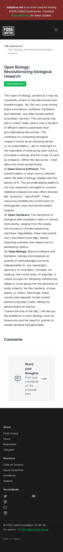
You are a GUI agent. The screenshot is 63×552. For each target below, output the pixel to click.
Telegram (8, 449)
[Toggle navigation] (56, 30)
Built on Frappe (11, 538)
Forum (6, 438)
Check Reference (15, 84)
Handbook (9, 475)
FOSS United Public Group (34, 529)
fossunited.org (20, 15)
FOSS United (10, 433)
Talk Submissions (13, 46)
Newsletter (9, 444)
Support (8, 480)
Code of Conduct (13, 464)
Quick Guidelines (13, 470)
